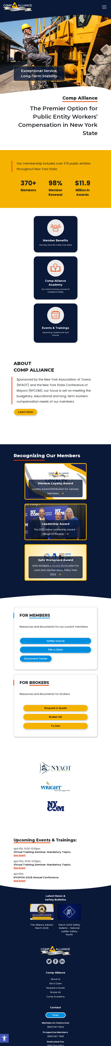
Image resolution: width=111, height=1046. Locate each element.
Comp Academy (56, 996)
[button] (4, 1038)
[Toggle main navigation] (104, 7)
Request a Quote (55, 987)
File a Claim (55, 649)
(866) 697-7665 (55, 1036)
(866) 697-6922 (55, 1027)
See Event (20, 855)
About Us (55, 979)
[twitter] (49, 961)
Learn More (25, 411)
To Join (55, 725)
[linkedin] (62, 961)
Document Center (36, 658)
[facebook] (55, 961)
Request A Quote (55, 708)
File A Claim (55, 983)
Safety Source (56, 640)
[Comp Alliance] (18, 7)
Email (56, 1015)
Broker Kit (55, 716)
